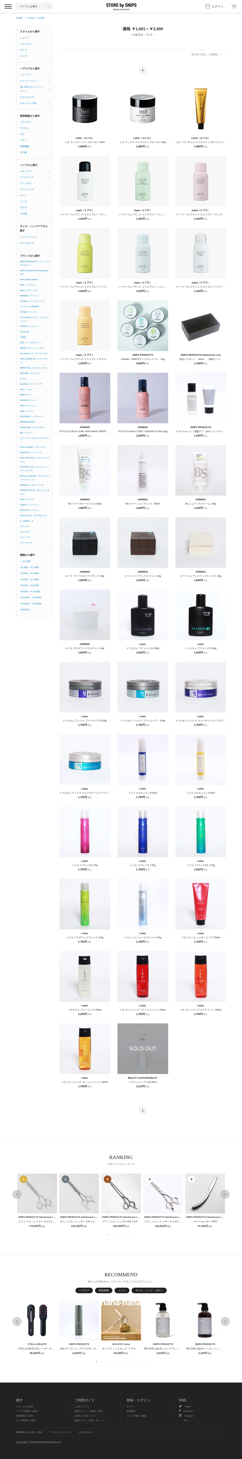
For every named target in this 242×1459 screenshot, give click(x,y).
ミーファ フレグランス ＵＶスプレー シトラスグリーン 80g (91, 286)
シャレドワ (25, 537)
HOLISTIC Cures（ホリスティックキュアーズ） (34, 469)
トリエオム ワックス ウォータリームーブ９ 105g (201, 720)
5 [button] (129, 1234)
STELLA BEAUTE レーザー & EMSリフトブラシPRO (48, 1348)
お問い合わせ (85, 1432)
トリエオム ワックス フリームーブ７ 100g (142, 720)
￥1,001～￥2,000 (35, 18)
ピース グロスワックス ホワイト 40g (84, 648)
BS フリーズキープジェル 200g (85, 503)
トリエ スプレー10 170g (85, 865)
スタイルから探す (30, 31)
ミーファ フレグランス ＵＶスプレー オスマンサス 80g (89, 359)
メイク (122, 1290)
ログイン (131, 1406)
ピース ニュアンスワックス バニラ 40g (200, 576)
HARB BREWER (27, 422)
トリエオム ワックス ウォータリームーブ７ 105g (85, 792)
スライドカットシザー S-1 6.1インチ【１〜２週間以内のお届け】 (55, 1221)
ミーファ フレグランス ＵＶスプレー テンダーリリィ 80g (205, 214)
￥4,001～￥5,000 (29, 585)
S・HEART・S (26, 521)
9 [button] (140, 1362)
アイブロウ (26, 183)
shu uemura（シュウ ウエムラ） (34, 353)
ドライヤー (26, 122)
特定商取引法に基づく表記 (29, 1432)
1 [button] (107, 1234)
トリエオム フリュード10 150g (142, 648)
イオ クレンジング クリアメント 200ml (200, 1009)
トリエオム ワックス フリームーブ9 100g (85, 720)
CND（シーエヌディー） (31, 342)
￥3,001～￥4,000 (29, 579)
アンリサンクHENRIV (29, 306)
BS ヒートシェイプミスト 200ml (142, 503)
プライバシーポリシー (60, 1432)
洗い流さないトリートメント (31, 88)
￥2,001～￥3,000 (29, 573)
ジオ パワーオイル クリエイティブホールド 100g (201, 142)
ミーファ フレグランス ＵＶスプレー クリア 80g (201, 286)
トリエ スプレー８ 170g (142, 865)
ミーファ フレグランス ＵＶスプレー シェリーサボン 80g (147, 286)
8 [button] (134, 1362)
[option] (37, 1201)
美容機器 (24, 146)
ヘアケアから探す (30, 68)
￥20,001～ (26, 609)
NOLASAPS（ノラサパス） (32, 416)
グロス (23, 207)
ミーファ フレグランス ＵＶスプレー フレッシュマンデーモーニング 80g (156, 214)
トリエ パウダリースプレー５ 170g (84, 937)
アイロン (24, 128)
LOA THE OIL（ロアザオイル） (34, 515)
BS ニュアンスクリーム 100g (200, 503)
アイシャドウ (27, 189)
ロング (23, 49)
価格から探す (27, 554)
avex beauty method (29, 279)
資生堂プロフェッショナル (32, 348)
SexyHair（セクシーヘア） (32, 384)
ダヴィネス (25, 526)
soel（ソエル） (26, 389)
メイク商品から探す (26, 1420)
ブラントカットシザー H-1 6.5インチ (165, 1221)
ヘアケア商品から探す (27, 1411)
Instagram (186, 1416)
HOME (19, 18)
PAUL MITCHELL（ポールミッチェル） (34, 460)
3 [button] (118, 1234)
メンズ (23, 56)
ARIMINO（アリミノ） (30, 296)
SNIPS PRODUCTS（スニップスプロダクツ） (35, 263)
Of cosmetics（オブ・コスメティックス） (34, 319)
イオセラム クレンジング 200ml (85, 1009)
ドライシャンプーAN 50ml (143, 1082)
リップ (23, 201)
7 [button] (129, 1362)
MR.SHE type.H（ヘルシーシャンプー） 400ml (212, 1348)
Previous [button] (17, 1194)
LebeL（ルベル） (27, 499)
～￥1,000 (25, 561)
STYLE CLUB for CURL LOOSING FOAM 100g (143, 431)
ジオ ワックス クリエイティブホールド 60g (143, 142)
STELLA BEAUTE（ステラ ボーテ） (34, 360)
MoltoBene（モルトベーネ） (32, 485)
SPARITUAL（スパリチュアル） (34, 368)
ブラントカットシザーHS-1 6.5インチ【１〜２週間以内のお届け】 (140, 1221)
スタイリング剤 (28, 103)
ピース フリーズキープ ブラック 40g (84, 576)
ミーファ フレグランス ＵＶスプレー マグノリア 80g (87, 214)
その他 (23, 152)
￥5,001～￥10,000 (30, 591)
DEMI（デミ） (26, 395)
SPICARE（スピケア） (30, 373)
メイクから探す (29, 165)
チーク (23, 195)
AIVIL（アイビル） (28, 285)
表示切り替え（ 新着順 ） (206, 54)
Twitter (185, 1406)
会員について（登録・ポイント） (90, 1420)
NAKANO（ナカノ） (29, 400)
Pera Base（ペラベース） (31, 452)
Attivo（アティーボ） (29, 290)
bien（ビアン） (27, 433)
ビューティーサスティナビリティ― (35, 440)
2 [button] (113, 1234)
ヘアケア (84, 1290)
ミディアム (26, 43)
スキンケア (26, 171)
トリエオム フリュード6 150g (200, 648)
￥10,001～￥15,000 (30, 597)
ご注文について (81, 1406)
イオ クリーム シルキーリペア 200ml (200, 937)
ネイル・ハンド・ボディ (149, 1290)
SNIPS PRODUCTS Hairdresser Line (34, 272)
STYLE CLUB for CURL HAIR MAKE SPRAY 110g (86, 431)
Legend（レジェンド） (30, 505)
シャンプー (26, 74)
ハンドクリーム (28, 237)
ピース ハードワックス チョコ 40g (143, 576)
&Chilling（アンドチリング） (33, 301)
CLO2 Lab (24, 332)
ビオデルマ (25, 532)
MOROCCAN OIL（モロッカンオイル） (35, 492)
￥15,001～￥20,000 (30, 603)
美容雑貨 (104, 1290)
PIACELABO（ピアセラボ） (32, 427)
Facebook (186, 1411)
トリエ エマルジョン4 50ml (200, 792)
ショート (24, 38)
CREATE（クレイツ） (30, 326)
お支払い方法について (85, 1416)
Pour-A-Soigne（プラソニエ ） (34, 447)
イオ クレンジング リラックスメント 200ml (143, 1009)
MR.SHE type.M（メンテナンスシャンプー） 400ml (173, 1348)
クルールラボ (26, 543)
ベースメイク (27, 177)
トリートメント (28, 81)
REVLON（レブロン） (30, 510)
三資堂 (23, 337)
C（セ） (23, 379)
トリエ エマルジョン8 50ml (142, 792)
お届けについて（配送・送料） (89, 1411)
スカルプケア (27, 97)
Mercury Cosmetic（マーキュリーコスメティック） (35, 478)
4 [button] (124, 1234)
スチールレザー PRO (205, 1221)
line (185, 1420)
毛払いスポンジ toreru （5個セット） (200, 359)
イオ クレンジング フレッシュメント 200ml (85, 1082)
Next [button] (225, 1194)
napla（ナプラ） (27, 411)
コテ (22, 134)
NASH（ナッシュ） (28, 406)
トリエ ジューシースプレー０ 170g (142, 937)
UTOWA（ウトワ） (28, 312)
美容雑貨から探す (30, 115)
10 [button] (145, 1362)
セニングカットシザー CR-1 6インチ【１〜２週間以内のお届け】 (97, 1221)
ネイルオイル (27, 243)
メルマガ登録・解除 (136, 1416)
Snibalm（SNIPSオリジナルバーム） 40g (143, 359)
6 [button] (134, 1234)
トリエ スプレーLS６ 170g (200, 865)
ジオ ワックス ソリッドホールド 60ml (85, 142)
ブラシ (23, 140)
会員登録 (131, 1411)
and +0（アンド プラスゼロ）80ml (79, 1348)
